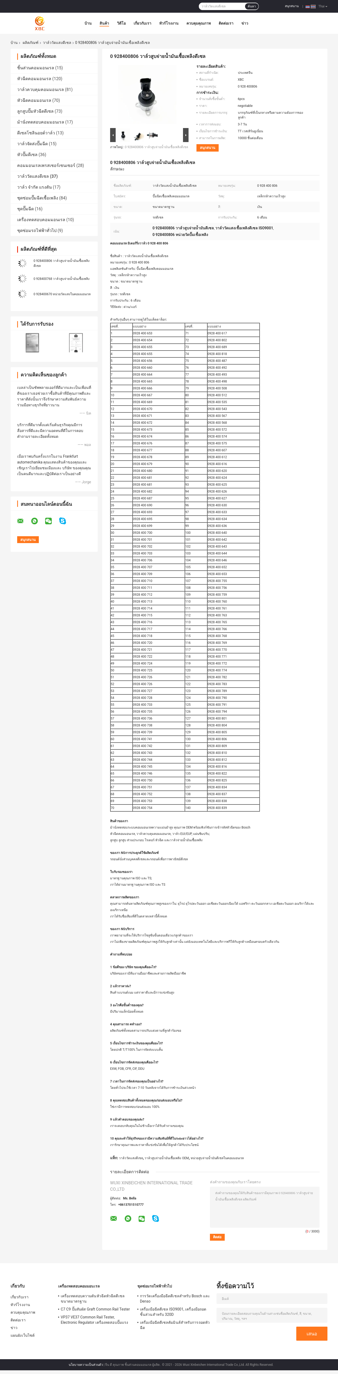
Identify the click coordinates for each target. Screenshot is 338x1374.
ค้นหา (252, 6)
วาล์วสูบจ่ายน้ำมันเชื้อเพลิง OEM (166, 1158)
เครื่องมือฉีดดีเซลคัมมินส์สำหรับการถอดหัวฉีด (175, 1325)
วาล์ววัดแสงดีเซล (57, 42)
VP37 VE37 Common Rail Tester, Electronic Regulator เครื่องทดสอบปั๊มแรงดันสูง (94, 1320)
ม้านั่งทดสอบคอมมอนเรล (40, 122)
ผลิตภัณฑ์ (31, 42)
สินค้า (104, 23)
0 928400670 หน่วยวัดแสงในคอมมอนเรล (62, 294)
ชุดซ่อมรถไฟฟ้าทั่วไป (37, 230)
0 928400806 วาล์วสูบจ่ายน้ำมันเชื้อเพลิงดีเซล (156, 147)
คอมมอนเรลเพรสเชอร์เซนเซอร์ (46, 165)
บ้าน (88, 23)
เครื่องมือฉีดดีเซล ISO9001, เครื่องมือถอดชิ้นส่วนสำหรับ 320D (173, 1312)
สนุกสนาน (292, 6)
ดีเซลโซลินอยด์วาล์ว (36, 132)
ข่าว (244, 23)
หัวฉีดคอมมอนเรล (34, 78)
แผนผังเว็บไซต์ (23, 1335)
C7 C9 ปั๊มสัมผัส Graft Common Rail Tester (95, 1309)
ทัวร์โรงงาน (169, 23)
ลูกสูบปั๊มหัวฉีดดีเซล (35, 111)
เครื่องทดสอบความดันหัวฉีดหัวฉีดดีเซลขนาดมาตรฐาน (93, 1298)
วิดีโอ (121, 23)
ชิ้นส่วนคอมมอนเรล (35, 67)
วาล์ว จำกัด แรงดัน (34, 187)
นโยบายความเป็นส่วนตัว (86, 1365)
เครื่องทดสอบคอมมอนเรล (41, 219)
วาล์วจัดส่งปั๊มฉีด (32, 143)
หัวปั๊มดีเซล (27, 154)
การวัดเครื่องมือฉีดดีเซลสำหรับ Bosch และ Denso (175, 1298)
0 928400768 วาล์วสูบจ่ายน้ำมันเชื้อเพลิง (62, 279)
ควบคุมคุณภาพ (198, 23)
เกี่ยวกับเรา (142, 23)
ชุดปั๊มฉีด (25, 208)
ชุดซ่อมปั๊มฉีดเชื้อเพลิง (37, 198)
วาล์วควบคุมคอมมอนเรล (40, 89)
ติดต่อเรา (226, 23)
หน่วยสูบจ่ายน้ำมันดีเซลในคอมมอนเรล (217, 1158)
